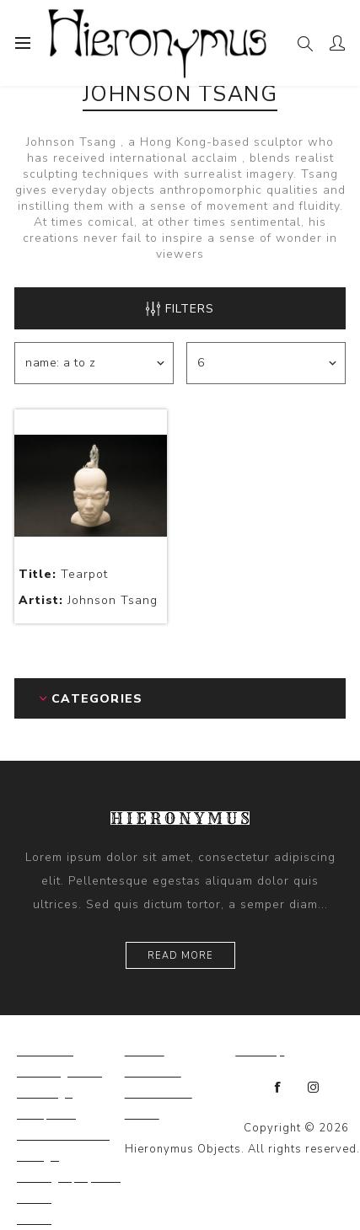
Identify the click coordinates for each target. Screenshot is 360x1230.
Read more (180, 955)
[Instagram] (313, 1087)
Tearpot (63, 574)
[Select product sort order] (94, 363)
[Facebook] (278, 1087)
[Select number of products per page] (266, 363)
